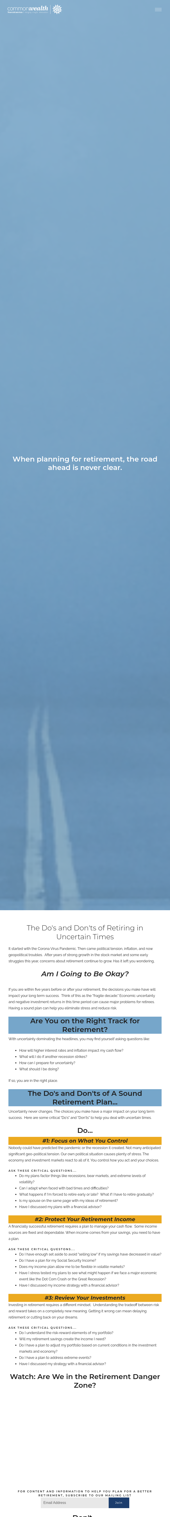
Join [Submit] (119, 1502)
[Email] (75, 1502)
